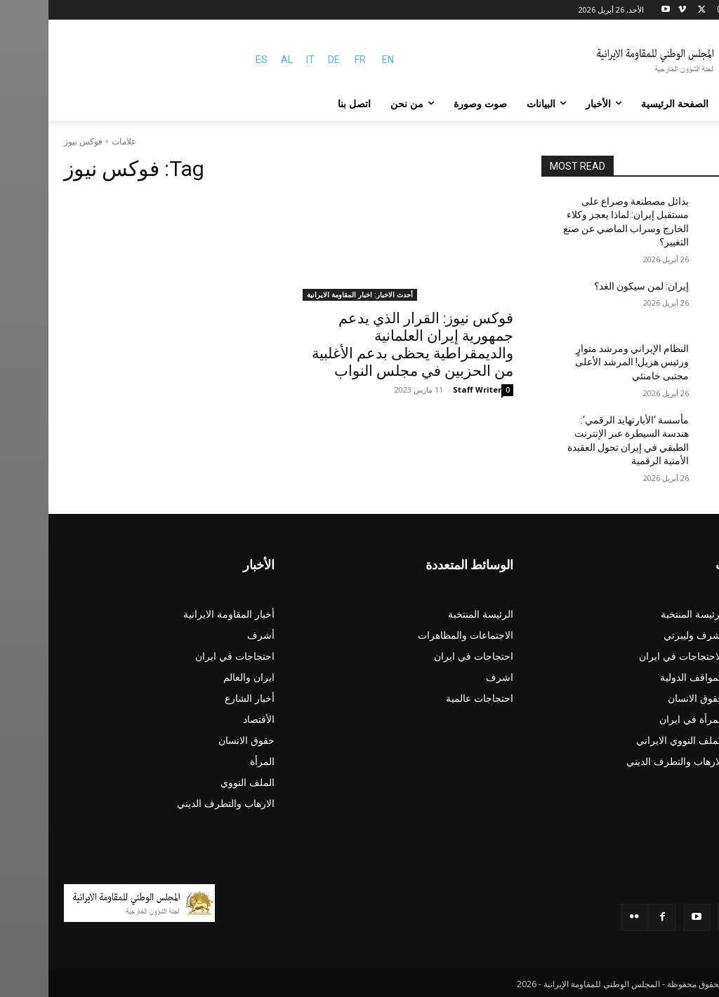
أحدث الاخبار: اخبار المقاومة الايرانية (311, 294)
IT (262, 59)
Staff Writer (428, 389)
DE (285, 59)
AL (238, 59)
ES (213, 59)
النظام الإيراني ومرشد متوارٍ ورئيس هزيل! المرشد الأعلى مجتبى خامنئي (583, 362)
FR (311, 59)
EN (339, 59)
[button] (687, 104)
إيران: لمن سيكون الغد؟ (593, 286)
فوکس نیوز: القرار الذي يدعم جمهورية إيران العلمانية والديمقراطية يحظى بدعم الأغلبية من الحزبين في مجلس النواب (364, 344)
